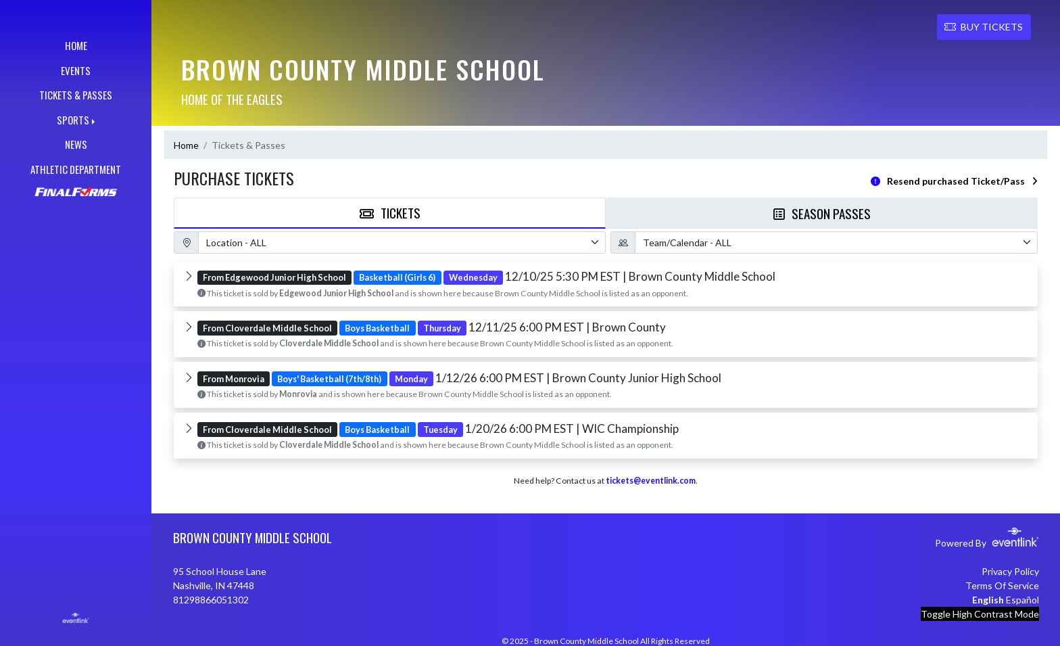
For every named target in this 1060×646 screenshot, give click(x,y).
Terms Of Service (1002, 585)
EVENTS (76, 70)
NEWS (76, 144)
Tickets (390, 212)
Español (1022, 599)
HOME (76, 45)
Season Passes (822, 213)
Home (186, 145)
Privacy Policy (1010, 571)
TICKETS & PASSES (75, 94)
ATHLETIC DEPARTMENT (75, 169)
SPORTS (73, 119)
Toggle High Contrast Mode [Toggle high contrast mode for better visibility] (980, 614)
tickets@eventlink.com (651, 481)
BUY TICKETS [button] (983, 26)
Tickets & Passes (248, 145)
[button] (605, 284)
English (988, 599)
